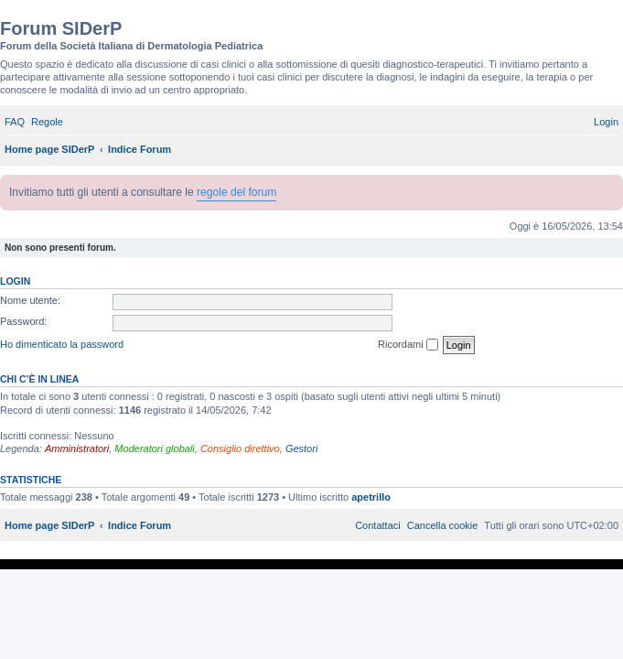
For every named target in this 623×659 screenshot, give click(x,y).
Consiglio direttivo (240, 448)
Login (15, 280)
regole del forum (236, 192)
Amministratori (77, 448)
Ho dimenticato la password (62, 344)
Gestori (301, 448)
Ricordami (408, 345)
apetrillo (371, 497)
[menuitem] (15, 122)
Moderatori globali (154, 448)
